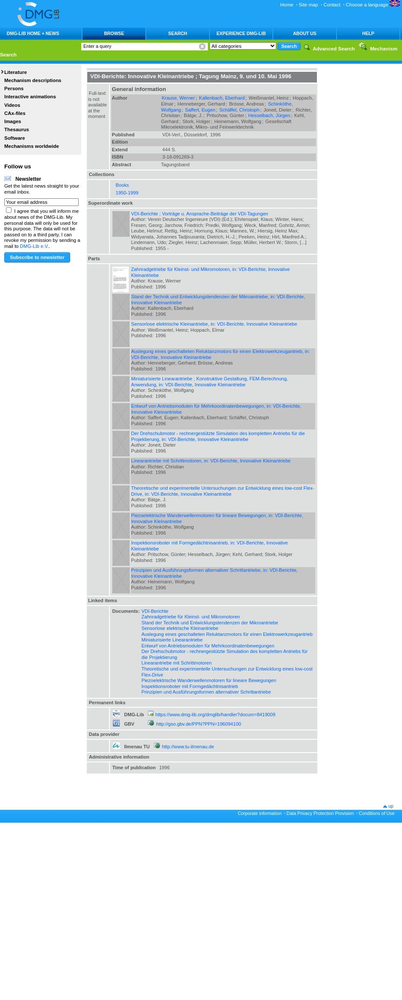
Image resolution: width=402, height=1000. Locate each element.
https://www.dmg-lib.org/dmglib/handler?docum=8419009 (215, 714)
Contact (331, 4)
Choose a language (373, 4)
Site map (308, 4)
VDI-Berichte (155, 611)
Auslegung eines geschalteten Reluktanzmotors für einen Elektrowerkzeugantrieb (227, 634)
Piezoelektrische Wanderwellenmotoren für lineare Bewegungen (209, 680)
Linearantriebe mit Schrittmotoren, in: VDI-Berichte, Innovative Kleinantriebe (211, 460)
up (390, 806)
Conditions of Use (377, 813)
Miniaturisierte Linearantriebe (172, 639)
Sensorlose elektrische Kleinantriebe (180, 628)
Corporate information (259, 813)
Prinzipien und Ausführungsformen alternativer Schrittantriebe (206, 691)
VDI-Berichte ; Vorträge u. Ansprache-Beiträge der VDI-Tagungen (200, 213)
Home (286, 4)
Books (122, 185)
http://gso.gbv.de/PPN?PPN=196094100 (198, 723)
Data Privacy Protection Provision (320, 813)
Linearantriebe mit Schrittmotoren (177, 662)
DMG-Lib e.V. (34, 246)
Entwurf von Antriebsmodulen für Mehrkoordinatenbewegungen (208, 645)
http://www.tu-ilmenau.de (188, 746)
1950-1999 (127, 192)
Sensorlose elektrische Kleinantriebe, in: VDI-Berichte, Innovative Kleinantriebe (214, 323)
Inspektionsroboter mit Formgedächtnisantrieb (190, 686)
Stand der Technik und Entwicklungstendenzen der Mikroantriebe (210, 622)
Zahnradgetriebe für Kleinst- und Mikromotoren (191, 616)
